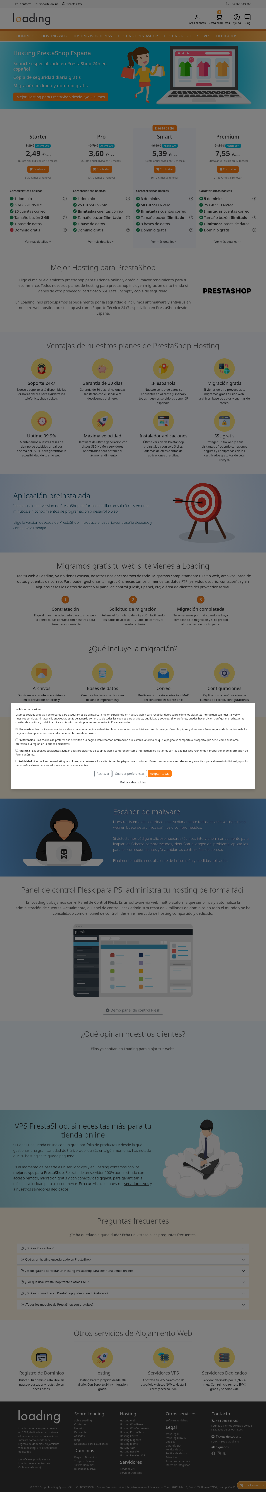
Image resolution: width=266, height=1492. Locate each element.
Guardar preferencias (129, 774)
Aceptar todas (159, 774)
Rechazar (103, 774)
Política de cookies (133, 782)
